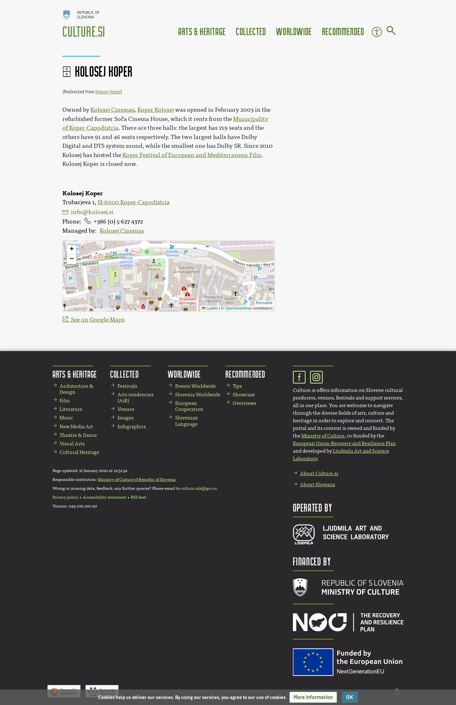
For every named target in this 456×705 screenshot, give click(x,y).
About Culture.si (319, 473)
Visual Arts (72, 444)
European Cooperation (189, 406)
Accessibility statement (104, 497)
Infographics (131, 427)
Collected (251, 31)
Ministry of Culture (323, 436)
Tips (237, 386)
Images (125, 418)
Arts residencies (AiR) (135, 398)
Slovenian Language (186, 421)
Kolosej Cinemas (122, 230)
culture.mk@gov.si (199, 488)
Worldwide (294, 31)
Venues (125, 409)
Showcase (244, 395)
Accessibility (376, 32)
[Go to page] (391, 32)
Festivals (127, 386)
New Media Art (76, 427)
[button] (313, 697)
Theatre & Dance (78, 435)
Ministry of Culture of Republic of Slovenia (137, 479)
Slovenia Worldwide (197, 395)
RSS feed (138, 497)
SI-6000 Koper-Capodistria (134, 202)
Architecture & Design (76, 389)
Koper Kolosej (155, 109)
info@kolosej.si (92, 212)
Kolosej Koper (108, 92)
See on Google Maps (97, 319)
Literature (71, 409)
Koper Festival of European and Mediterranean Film (192, 155)
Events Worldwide (195, 386)
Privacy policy (65, 497)
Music (66, 418)
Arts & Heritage (202, 31)
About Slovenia (317, 485)
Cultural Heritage (79, 452)
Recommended (343, 31)
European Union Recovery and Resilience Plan (344, 443)
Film (65, 401)
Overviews (244, 403)
